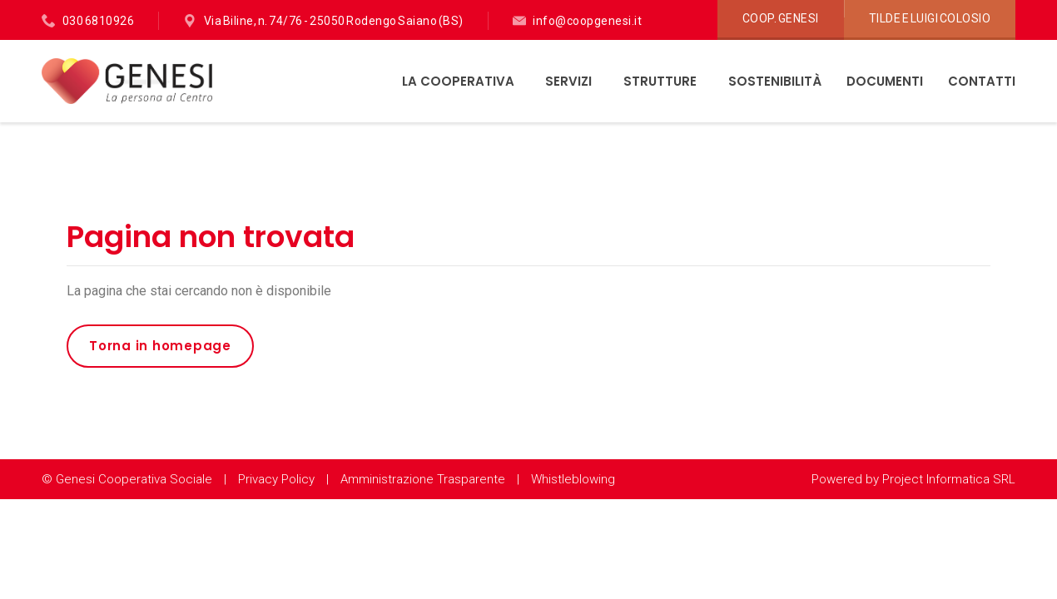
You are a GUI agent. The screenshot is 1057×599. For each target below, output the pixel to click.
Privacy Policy (276, 479)
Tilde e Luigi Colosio (930, 18)
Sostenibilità (774, 81)
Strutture (661, 81)
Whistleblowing (573, 479)
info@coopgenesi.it (587, 20)
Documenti (884, 81)
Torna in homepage (160, 345)
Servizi (570, 81)
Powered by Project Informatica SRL (913, 479)
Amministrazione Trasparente (422, 479)
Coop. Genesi (780, 18)
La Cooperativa (460, 81)
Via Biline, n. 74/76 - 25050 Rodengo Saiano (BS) (334, 20)
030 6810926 (98, 20)
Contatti (981, 81)
